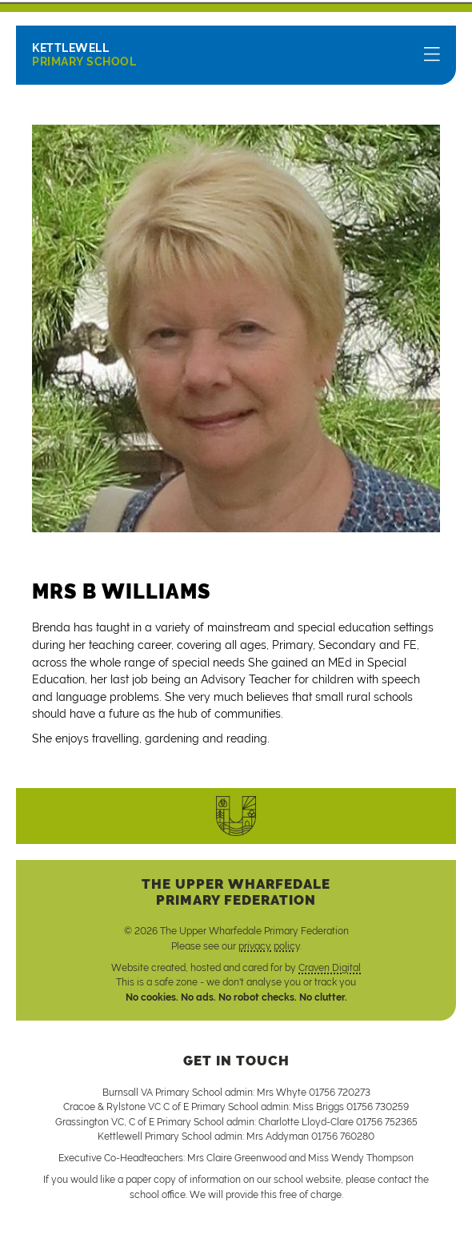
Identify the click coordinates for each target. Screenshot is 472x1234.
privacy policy (269, 946)
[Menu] (432, 55)
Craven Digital (329, 967)
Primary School (84, 55)
